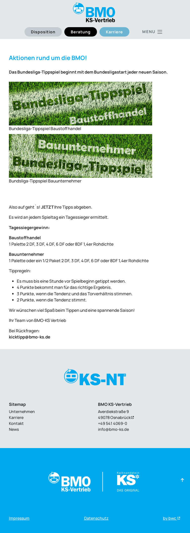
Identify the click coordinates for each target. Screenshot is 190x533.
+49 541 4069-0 (112, 423)
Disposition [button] (43, 32)
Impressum (19, 518)
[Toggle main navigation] (152, 32)
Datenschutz (96, 518)
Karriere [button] (114, 32)
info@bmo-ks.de (113, 429)
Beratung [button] (81, 32)
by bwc (170, 518)
